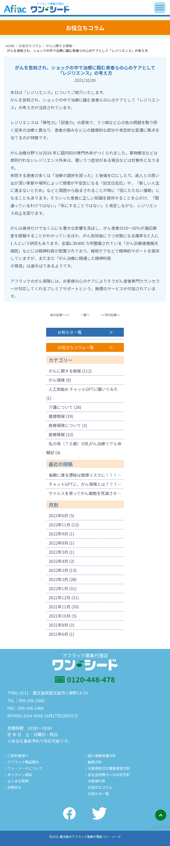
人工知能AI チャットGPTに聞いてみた (83, 389)
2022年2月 (58, 579)
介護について (61, 407)
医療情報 (57, 434)
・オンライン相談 (18, 774)
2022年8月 (58, 543)
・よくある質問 (16, 780)
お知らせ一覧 (70, 332)
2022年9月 (58, 534)
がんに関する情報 (59, 45)
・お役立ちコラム (98, 787)
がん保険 (57, 380)
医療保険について (65, 425)
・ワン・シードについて (23, 768)
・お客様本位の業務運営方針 (107, 768)
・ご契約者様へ (16, 755)
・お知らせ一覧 (96, 793)
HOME (10, 45)
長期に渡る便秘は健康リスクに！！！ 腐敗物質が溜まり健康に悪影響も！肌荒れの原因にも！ (86, 475)
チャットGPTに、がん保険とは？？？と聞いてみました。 (86, 484)
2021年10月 (59, 616)
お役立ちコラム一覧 (76, 347)
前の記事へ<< (59, 315)
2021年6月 (58, 634)
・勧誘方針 (93, 761)
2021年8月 (58, 625)
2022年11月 (59, 525)
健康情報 (57, 416)
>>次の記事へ (110, 315)
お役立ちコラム (30, 45)
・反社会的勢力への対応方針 (107, 774)
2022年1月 (58, 588)
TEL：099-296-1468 (25, 700)
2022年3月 (58, 570)
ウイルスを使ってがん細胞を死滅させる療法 (86, 493)
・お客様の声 (94, 780)
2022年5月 (58, 552)
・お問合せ (12, 787)
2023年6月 (58, 515)
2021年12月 (59, 597)
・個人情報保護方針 (100, 755)
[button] (59, 315)
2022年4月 (58, 561)
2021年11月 (59, 607)
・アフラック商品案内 (21, 761)
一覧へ (85, 315)
